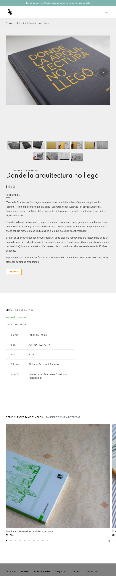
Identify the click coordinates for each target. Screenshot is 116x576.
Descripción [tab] (13, 195)
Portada (9, 23)
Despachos (61, 571)
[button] (6, 540)
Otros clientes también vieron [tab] (24, 417)
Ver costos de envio (16, 317)
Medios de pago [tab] (24, 310)
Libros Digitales (42, 571)
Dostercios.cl (92, 571)
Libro (18, 23)
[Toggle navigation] (106, 12)
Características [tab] (16, 324)
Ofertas (25, 571)
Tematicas (10, 571)
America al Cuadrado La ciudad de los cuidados (29, 531)
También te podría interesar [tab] (63, 417)
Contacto (76, 571)
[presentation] (103, 72)
